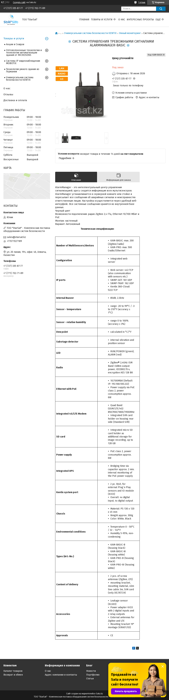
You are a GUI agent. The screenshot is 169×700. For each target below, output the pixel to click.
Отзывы (8, 94)
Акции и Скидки (15, 44)
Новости (91, 671)
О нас (121, 19)
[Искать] (161, 9)
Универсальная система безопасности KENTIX (90, 33)
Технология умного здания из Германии (22, 70)
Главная (84, 19)
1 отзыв (141, 2)
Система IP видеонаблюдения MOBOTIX (23, 62)
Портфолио (93, 674)
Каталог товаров (12, 671)
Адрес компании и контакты (61, 674)
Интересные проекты (140, 19)
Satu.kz (99, 693)
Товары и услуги (101, 19)
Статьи (90, 678)
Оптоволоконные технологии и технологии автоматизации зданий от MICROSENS (24, 53)
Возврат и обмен (13, 674)
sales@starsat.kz (16, 237)
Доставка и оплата (15, 100)
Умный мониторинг (130, 33)
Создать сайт (19, 2)
